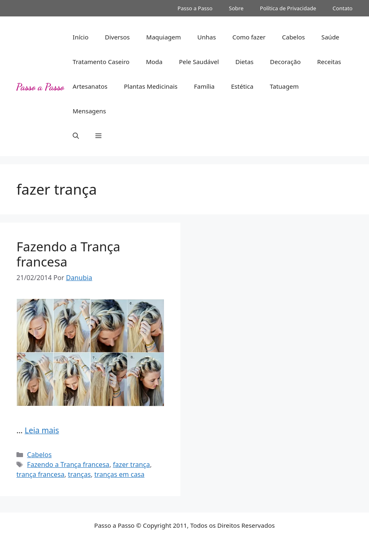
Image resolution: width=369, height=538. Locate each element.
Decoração (285, 61)
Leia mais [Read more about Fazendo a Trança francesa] (42, 430)
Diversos (117, 37)
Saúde (330, 37)
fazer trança (131, 464)
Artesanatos (90, 86)
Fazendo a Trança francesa (68, 254)
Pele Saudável (199, 61)
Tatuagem (284, 86)
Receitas (329, 61)
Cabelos (293, 37)
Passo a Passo (195, 8)
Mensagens (89, 111)
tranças (79, 474)
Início (80, 37)
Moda (154, 61)
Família (204, 86)
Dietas (244, 61)
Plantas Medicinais (151, 86)
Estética (242, 86)
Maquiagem (163, 37)
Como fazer (248, 37)
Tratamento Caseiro (101, 61)
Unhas (206, 37)
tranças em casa (120, 474)
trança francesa (40, 474)
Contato (342, 8)
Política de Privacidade (288, 8)
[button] (76, 135)
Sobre (236, 8)
